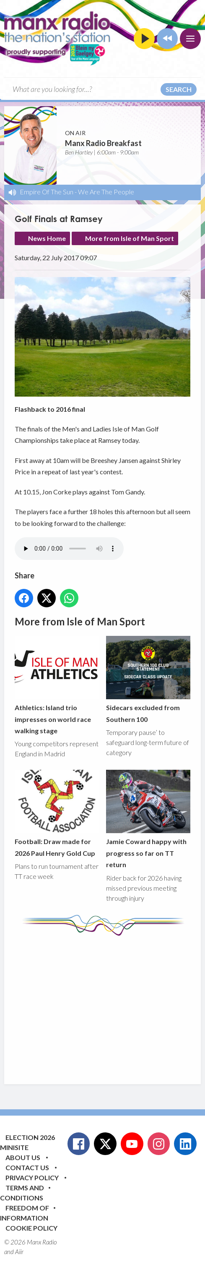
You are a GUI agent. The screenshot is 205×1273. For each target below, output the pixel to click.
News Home (47, 238)
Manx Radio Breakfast (103, 143)
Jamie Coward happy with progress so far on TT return (148, 819)
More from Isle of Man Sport (129, 238)
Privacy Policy (32, 1178)
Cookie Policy (31, 1228)
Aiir (19, 1251)
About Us (22, 1157)
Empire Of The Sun (46, 192)
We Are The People (106, 192)
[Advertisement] (110, 1003)
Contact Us (27, 1167)
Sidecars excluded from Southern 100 (148, 679)
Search (179, 89)
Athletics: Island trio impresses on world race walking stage (57, 685)
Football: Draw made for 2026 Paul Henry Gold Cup (57, 813)
